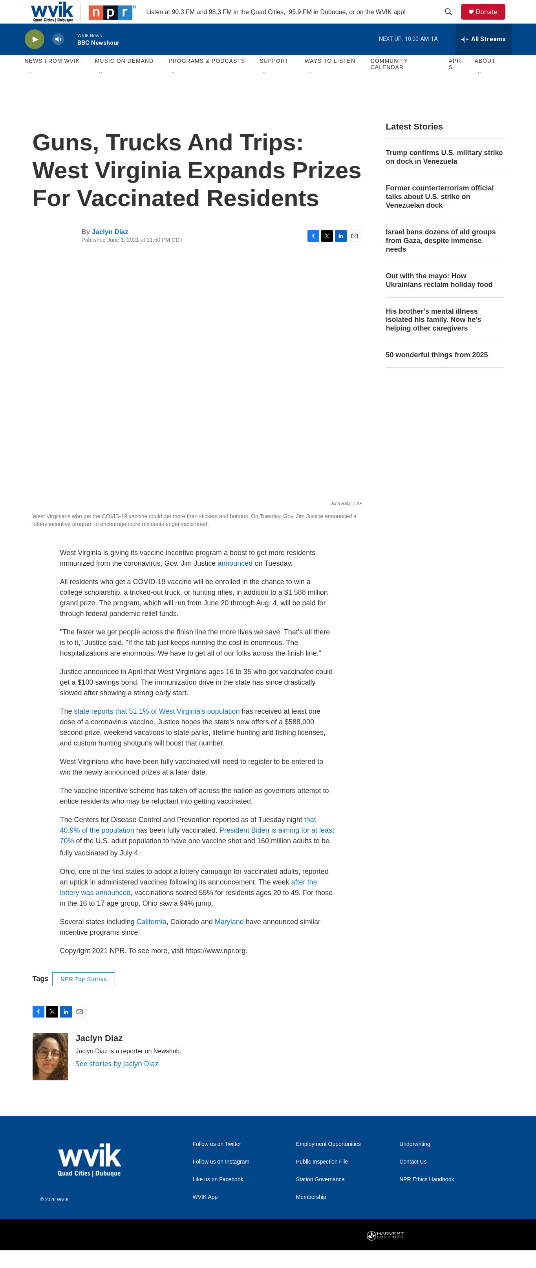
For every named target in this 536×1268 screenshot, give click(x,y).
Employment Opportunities (328, 1162)
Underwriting (414, 1162)
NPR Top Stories (83, 997)
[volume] (58, 57)
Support (274, 78)
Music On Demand (124, 78)
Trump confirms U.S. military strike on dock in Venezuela (444, 174)
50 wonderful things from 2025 (437, 372)
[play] (34, 57)
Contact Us (412, 1179)
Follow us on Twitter (217, 1162)
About (484, 78)
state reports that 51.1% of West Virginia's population (157, 729)
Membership (311, 1215)
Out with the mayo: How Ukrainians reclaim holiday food (439, 298)
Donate (491, 20)
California (151, 939)
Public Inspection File (322, 1179)
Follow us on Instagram (221, 1179)
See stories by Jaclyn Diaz (117, 1081)
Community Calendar (389, 81)
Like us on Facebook (218, 1197)
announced (235, 581)
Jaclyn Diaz (110, 249)
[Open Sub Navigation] (30, 91)
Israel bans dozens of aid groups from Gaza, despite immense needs (441, 258)
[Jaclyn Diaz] (50, 1074)
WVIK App (205, 1215)
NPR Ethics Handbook (426, 1197)
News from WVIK (52, 78)
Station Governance (320, 1197)
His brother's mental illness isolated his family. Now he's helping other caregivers (433, 337)
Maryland (229, 939)
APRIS (456, 81)
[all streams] (484, 57)
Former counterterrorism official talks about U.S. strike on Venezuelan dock (440, 214)
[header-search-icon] (452, 20)
